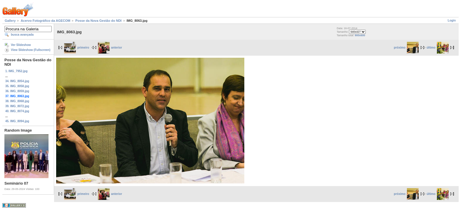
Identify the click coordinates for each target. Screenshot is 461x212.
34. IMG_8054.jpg (17, 81)
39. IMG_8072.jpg (17, 106)
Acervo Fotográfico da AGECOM (45, 20)
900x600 (360, 35)
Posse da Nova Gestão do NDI (98, 20)
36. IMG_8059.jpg (17, 91)
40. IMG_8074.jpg (17, 111)
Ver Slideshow (21, 45)
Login (452, 20)
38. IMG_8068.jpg (17, 101)
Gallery (10, 20)
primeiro (76, 47)
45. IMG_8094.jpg (17, 121)
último (438, 47)
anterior (110, 47)
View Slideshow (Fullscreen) (30, 50)
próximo (406, 47)
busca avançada (22, 34)
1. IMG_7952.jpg (16, 71)
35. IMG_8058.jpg (17, 86)
